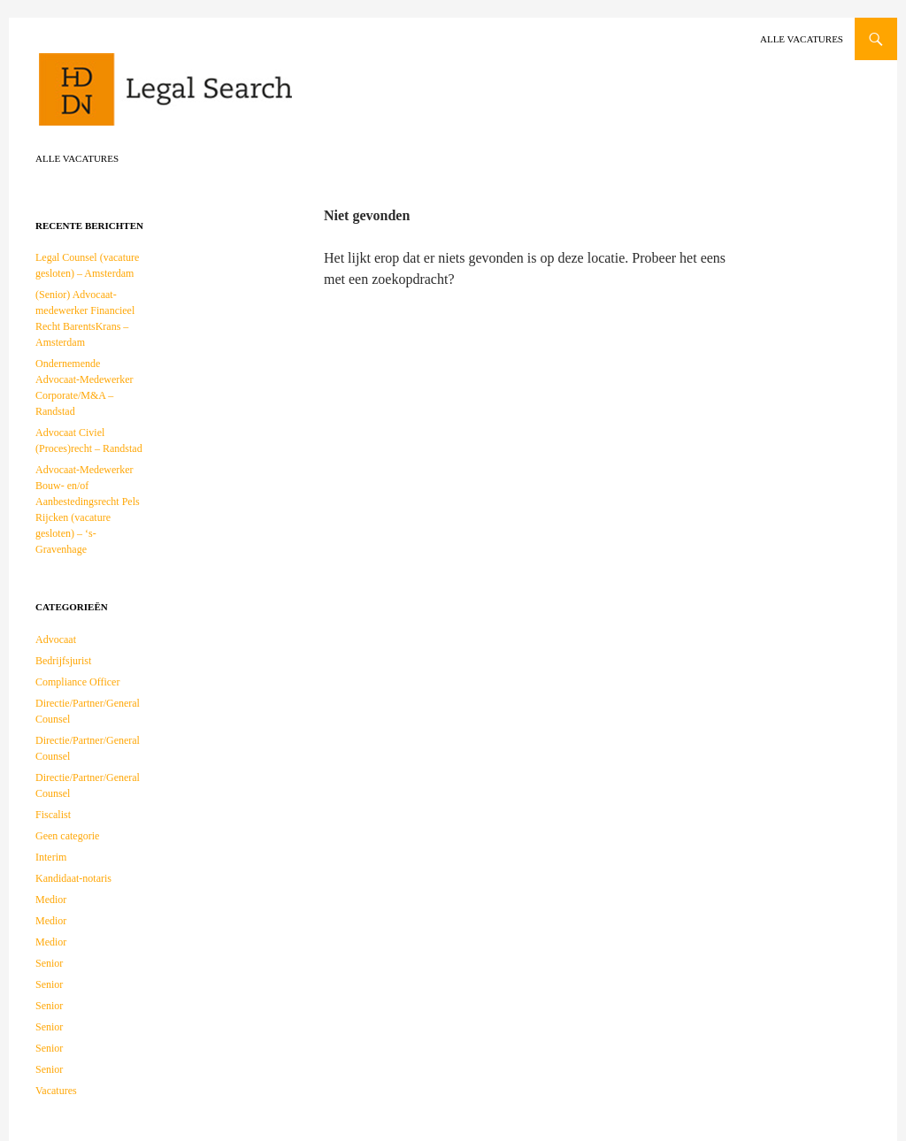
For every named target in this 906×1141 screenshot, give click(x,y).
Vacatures (56, 1090)
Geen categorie (67, 836)
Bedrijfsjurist (63, 661)
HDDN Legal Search (221, 97)
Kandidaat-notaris (73, 878)
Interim (50, 857)
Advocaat (55, 639)
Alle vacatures (801, 39)
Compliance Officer (77, 682)
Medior (50, 899)
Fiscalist (53, 814)
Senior (49, 963)
